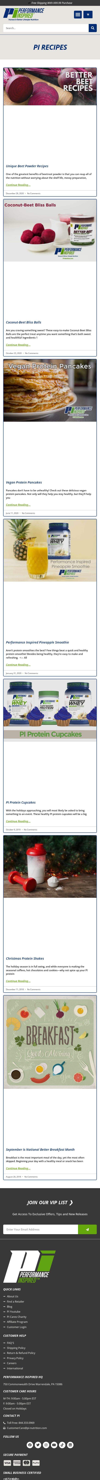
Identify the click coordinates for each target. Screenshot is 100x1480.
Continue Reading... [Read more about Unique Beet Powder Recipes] (18, 185)
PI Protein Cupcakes (21, 802)
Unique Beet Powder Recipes (27, 166)
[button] (78, 14)
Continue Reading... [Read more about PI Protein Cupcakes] (18, 821)
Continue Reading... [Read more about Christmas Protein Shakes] (18, 981)
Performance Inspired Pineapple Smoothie (37, 642)
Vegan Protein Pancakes (24, 482)
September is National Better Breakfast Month (40, 1149)
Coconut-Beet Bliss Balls (23, 322)
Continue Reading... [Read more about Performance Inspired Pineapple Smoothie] (18, 665)
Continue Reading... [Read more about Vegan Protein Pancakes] (18, 505)
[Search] (93, 28)
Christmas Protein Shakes (25, 958)
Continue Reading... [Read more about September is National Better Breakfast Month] (18, 1168)
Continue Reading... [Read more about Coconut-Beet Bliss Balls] (18, 345)
